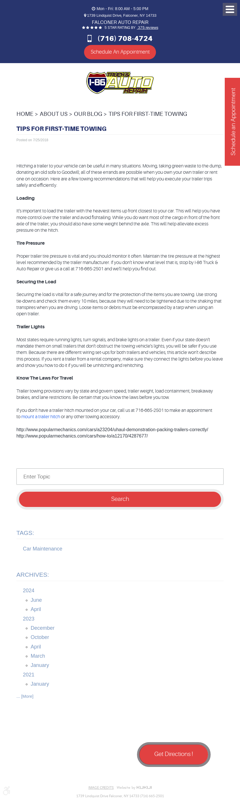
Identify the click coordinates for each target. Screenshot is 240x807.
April (36, 609)
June (36, 600)
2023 (29, 618)
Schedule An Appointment (120, 52)
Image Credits (101, 788)
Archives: (32, 574)
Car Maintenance (42, 549)
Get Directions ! (173, 754)
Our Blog (88, 114)
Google (39, 774)
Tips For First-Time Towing (147, 114)
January (40, 665)
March (38, 656)
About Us (54, 114)
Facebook (25, 774)
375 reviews (147, 27)
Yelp (54, 774)
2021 (29, 675)
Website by (134, 788)
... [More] (24, 696)
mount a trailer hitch (40, 416)
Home (24, 114)
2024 (29, 590)
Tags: (25, 532)
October (40, 637)
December (43, 628)
